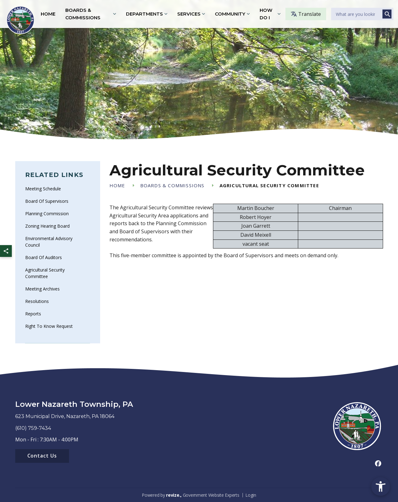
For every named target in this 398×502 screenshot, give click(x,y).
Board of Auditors (43, 257)
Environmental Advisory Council (48, 241)
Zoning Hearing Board (47, 226)
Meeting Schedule (43, 189)
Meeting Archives (42, 289)
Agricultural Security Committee (45, 273)
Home (48, 14)
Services (189, 14)
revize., (174, 495)
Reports (33, 314)
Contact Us (42, 455)
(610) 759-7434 (33, 428)
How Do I (266, 14)
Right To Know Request (49, 326)
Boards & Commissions (82, 14)
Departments (144, 14)
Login (250, 495)
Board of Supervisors (46, 201)
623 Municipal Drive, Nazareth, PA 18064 (64, 416)
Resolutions (37, 301)
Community (230, 14)
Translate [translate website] (306, 14)
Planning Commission (47, 213)
